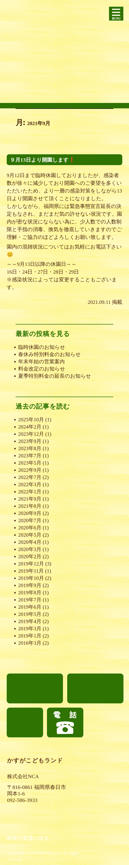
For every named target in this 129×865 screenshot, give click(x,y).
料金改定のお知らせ (41, 369)
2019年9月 (29, 585)
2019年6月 (29, 607)
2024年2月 (29, 427)
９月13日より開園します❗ (42, 160)
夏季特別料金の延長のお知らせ (54, 376)
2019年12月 (31, 564)
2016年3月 (29, 643)
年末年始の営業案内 (41, 361)
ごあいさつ (35, 688)
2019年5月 (29, 614)
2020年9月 (29, 513)
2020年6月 (29, 528)
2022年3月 (29, 484)
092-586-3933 (22, 800)
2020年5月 (29, 535)
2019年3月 (29, 628)
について (95, 676)
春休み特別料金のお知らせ (49, 354)
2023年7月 (29, 455)
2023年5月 (29, 463)
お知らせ (25, 722)
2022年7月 (29, 477)
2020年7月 (29, 520)
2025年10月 (31, 419)
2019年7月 (29, 600)
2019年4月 (29, 621)
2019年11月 (31, 571)
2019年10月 (31, 578)
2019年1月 (29, 636)
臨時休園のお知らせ (41, 347)
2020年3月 (29, 549)
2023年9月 (29, 441)
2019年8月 (29, 592)
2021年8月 (29, 506)
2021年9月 (29, 499)
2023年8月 (29, 448)
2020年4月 (29, 542)
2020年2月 (29, 556)
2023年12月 (31, 434)
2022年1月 (29, 492)
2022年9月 (29, 470)
